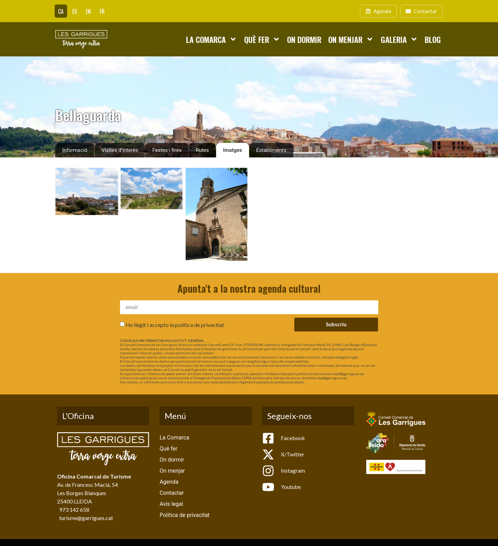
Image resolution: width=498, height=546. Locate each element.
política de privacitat (199, 324)
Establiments (271, 150)
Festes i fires (166, 150)
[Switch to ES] (75, 11)
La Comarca (211, 39)
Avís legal (171, 504)
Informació (74, 150)
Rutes (202, 150)
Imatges (232, 150)
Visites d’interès (120, 150)
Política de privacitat (184, 515)
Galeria (399, 39)
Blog (433, 39)
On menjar (351, 39)
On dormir (304, 39)
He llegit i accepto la (175, 324)
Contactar (171, 493)
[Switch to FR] (102, 11)
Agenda (168, 482)
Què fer (262, 39)
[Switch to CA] (61, 11)
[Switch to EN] (88, 11)
